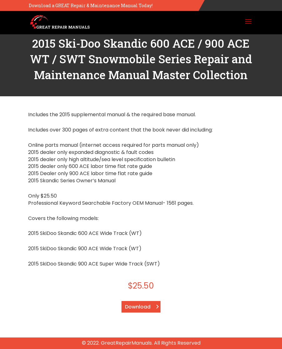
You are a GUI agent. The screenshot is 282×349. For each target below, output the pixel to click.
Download (138, 306)
